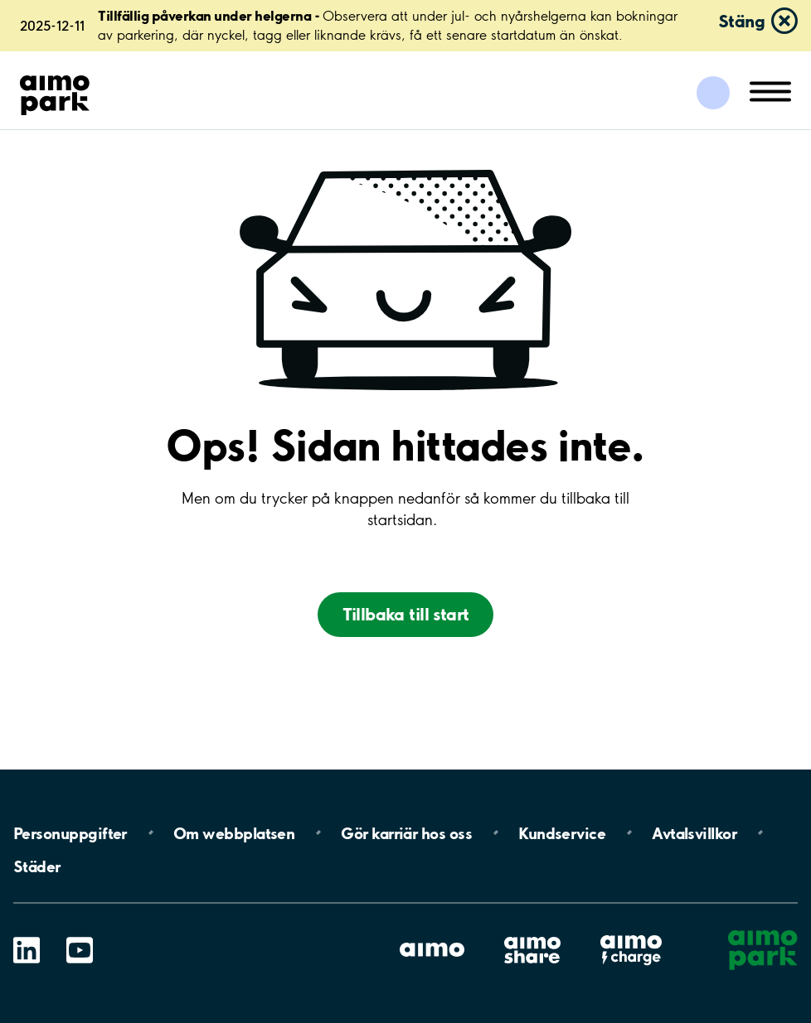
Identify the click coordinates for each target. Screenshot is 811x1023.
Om (233, 832)
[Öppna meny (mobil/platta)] (770, 90)
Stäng (741, 20)
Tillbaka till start (405, 614)
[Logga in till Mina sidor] (713, 92)
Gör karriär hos (406, 832)
